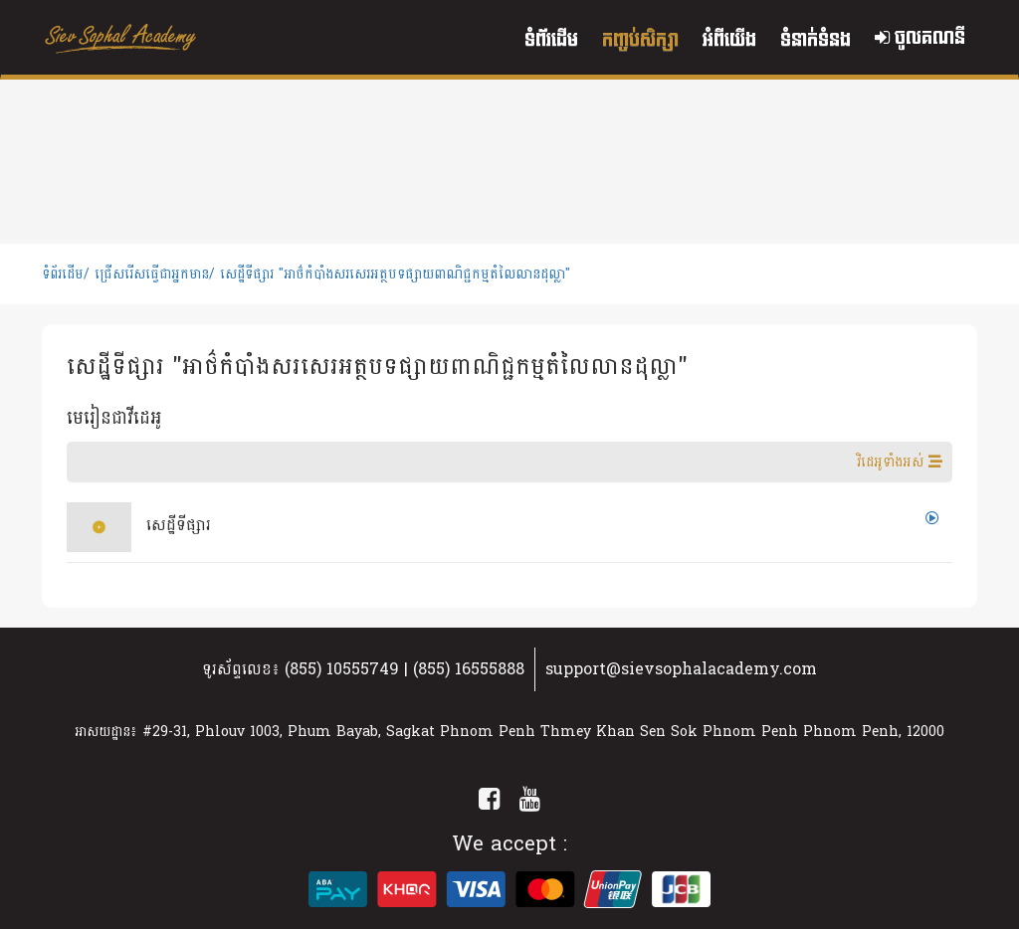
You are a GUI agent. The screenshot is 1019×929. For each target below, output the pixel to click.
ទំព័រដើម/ (66, 274)
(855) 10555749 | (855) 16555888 (404, 668)
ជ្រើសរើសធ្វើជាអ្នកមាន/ (155, 274)
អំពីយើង (729, 40)
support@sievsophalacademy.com (681, 668)
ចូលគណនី (920, 38)
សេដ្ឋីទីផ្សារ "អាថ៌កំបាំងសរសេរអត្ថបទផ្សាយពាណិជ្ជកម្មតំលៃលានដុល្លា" (395, 274)
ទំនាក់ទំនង (815, 40)
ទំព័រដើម (551, 40)
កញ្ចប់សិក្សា (640, 40)
